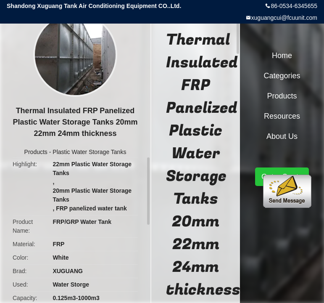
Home (282, 55)
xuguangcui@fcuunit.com (284, 17)
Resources (282, 116)
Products (35, 152)
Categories (281, 76)
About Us (282, 136)
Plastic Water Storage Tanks (89, 152)
